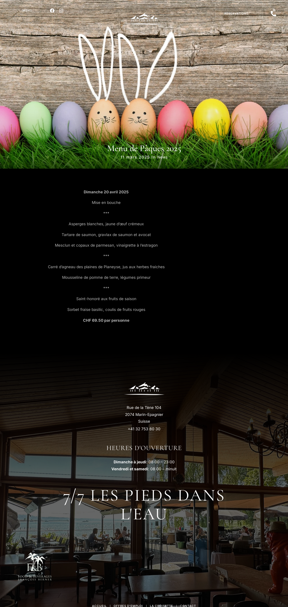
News (162, 157)
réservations (236, 13)
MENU (27, 10)
